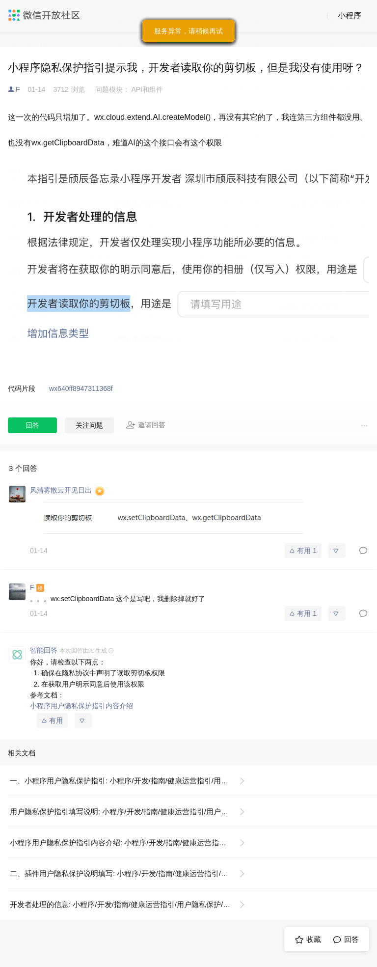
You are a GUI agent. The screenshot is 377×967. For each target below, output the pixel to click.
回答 (32, 425)
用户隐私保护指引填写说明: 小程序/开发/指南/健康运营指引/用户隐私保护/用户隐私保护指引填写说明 (131, 811)
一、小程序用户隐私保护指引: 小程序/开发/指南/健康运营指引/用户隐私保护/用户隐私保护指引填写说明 (131, 780)
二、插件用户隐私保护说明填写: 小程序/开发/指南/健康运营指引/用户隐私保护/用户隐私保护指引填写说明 (131, 873)
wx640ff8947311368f (81, 388)
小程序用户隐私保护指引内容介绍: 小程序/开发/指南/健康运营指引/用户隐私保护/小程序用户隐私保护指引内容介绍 (131, 842)
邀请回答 (145, 425)
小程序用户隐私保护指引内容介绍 (81, 706)
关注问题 (89, 425)
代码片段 (21, 388)
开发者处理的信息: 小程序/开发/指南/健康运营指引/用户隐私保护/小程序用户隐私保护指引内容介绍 (131, 904)
